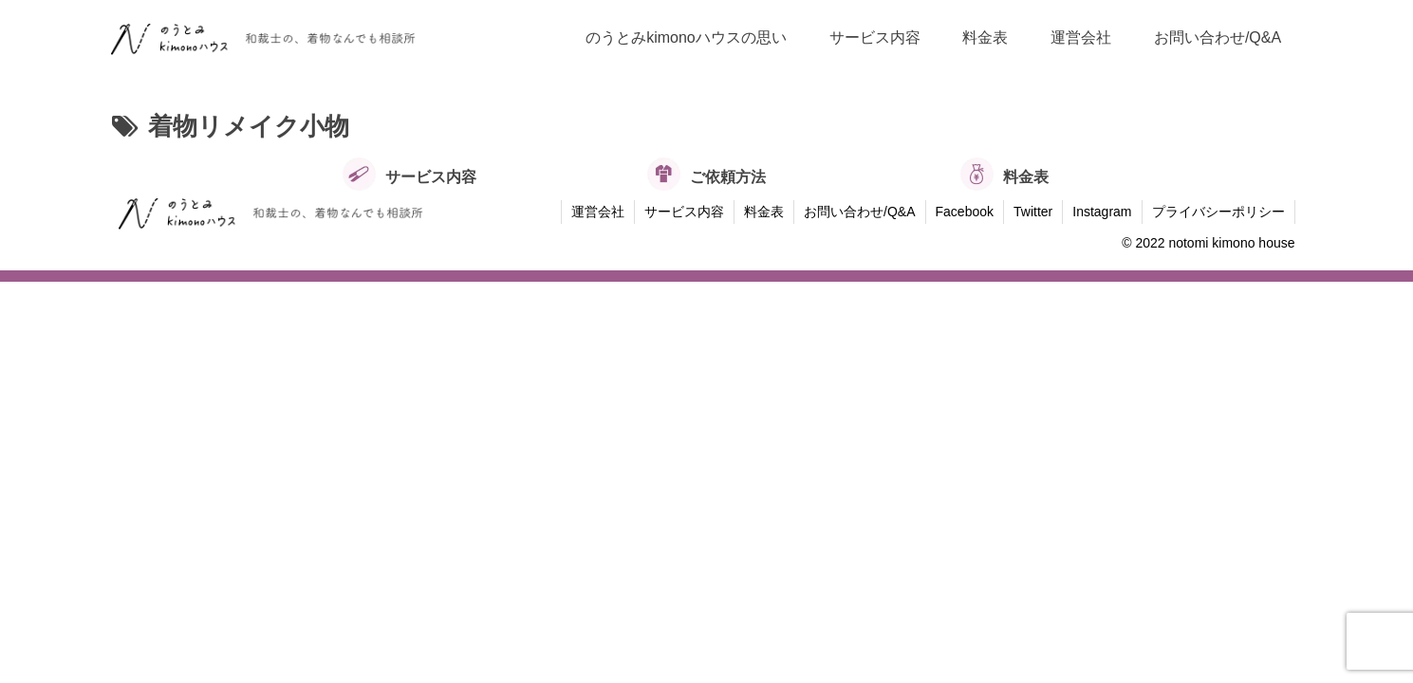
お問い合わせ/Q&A (859, 211)
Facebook (965, 211)
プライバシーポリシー (1218, 211)
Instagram (1101, 211)
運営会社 (597, 211)
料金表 (764, 211)
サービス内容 (684, 211)
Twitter (1032, 211)
